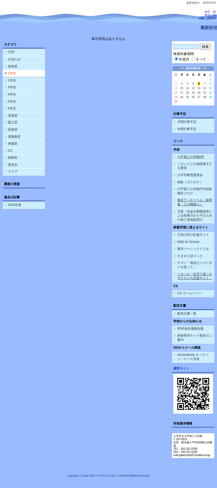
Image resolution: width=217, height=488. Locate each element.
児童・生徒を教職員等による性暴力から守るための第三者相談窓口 (194, 216)
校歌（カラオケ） (190, 182)
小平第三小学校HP (190, 157)
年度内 (182, 59)
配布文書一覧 (186, 313)
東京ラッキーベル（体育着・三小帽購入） (194, 202)
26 (193, 97)
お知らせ (14, 59)
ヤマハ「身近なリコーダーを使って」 (194, 265)
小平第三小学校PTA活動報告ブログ (194, 191)
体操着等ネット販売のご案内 (194, 338)
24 (181, 97)
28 (204, 97)
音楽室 (12, 115)
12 (193, 88)
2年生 (12, 80)
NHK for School (188, 242)
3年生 (12, 87)
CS (10, 151)
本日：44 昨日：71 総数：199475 (207, 15)
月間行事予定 (186, 122)
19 (193, 92)
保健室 (12, 143)
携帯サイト (181, 368)
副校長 (12, 157)
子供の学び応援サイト (193, 235)
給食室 (12, 129)
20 (198, 92)
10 (181, 88)
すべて (199, 59)
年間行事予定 (186, 129)
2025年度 (14, 205)
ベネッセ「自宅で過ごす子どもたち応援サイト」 (194, 276)
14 (204, 88)
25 (187, 97)
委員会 (12, 165)
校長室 (12, 66)
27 (198, 97)
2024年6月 (193, 68)
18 (187, 92)
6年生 (12, 108)
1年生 (12, 73)
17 (181, 92)
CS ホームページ (189, 293)
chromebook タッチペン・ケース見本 (192, 357)
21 (204, 92)
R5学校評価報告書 (190, 328)
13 (198, 88)
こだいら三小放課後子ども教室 (194, 166)
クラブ (12, 171)
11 (187, 88)
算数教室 (14, 137)
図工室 (12, 122)
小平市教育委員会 (190, 175)
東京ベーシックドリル (193, 249)
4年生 (12, 94)
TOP (11, 52)
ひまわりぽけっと (190, 256)
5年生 (12, 101)
